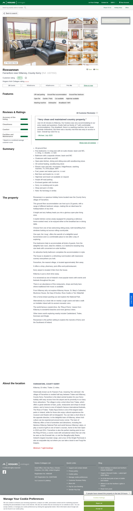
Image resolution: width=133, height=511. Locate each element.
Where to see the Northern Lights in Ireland (113, 485)
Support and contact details (78, 468)
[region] (66, 503)
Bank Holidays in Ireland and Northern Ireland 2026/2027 (113, 469)
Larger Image (11, 62)
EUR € (114, 2)
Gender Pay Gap (74, 489)
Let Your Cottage (94, 2)
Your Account (124, 2)
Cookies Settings (99, 498)
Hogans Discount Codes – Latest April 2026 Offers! (113, 474)
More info (72, 483)
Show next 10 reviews (87, 143)
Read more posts (106, 489)
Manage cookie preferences (78, 477)
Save (90, 69)
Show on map (88, 85)
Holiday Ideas (118, 7)
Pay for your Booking (76, 486)
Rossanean (11, 69)
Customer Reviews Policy (77, 480)
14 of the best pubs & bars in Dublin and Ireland (113, 479)
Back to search (11, 13)
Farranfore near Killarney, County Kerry (29, 73)
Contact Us (104, 2)
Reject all (99, 503)
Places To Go (107, 7)
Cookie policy (73, 474)
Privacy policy (73, 471)
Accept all (99, 509)
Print (96, 69)
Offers (127, 7)
